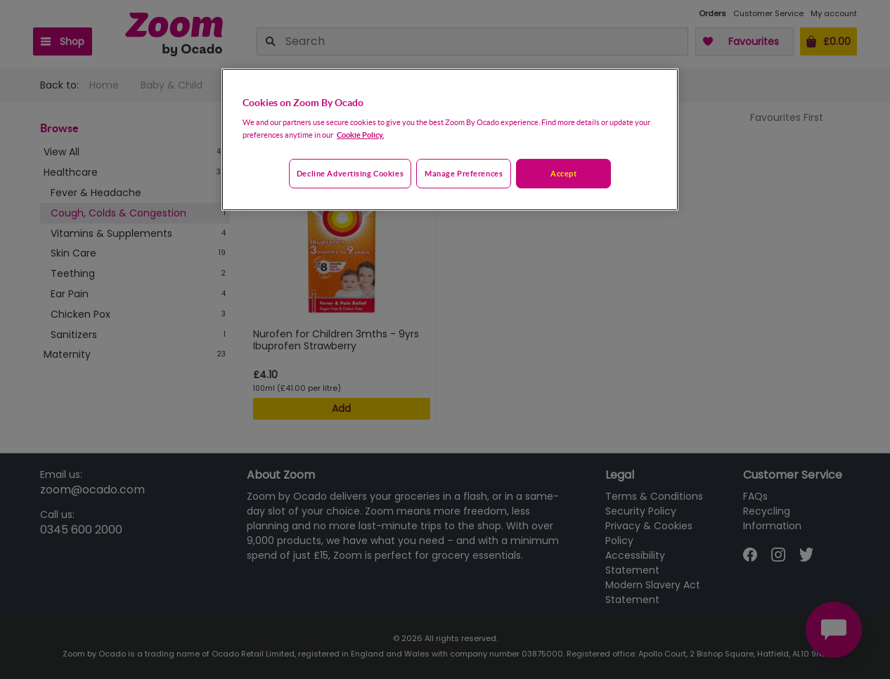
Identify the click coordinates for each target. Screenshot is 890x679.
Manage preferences (464, 173)
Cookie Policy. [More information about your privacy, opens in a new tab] (360, 134)
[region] (449, 140)
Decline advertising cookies (350, 173)
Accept (563, 173)
